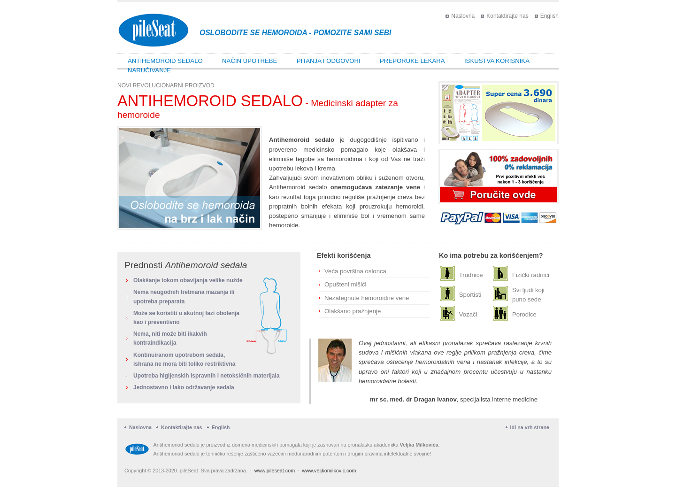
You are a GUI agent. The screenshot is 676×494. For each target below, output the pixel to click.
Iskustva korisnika (497, 60)
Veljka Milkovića (419, 445)
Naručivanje (149, 70)
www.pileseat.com (274, 470)
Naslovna (463, 16)
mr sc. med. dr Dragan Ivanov (413, 399)
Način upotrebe (249, 60)
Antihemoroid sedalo (165, 60)
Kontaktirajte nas (507, 16)
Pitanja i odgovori (329, 60)
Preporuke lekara (412, 60)
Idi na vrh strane (529, 427)
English (549, 16)
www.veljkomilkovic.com (329, 470)
